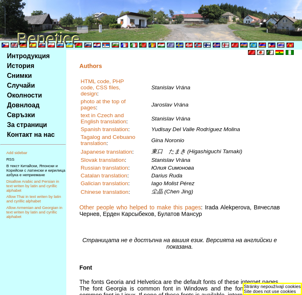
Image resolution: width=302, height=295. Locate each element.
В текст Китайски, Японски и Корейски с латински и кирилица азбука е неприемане (35, 170)
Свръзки (21, 114)
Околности (24, 95)
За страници (27, 124)
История (20, 65)
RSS (10, 159)
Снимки (19, 75)
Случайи (21, 85)
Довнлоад (23, 105)
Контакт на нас (31, 134)
